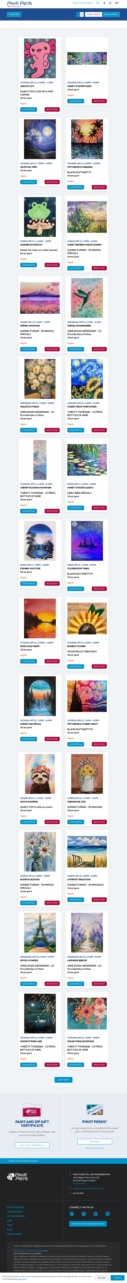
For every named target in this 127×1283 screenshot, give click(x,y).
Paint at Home (14, 1234)
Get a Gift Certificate (32, 1145)
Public (93, 14)
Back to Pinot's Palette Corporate (24, 1161)
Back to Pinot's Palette (82, 3)
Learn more (25, 1279)
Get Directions (79, 1184)
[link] (113, 24)
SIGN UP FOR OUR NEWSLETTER (88, 1224)
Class (14, 14)
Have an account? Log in (95, 1148)
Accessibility (43, 1251)
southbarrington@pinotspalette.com (88, 1188)
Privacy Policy (31, 1251)
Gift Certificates (16, 1216)
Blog (9, 1229)
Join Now (95, 1142)
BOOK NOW (52, 110)
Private (111, 14)
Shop (10, 1225)
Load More (63, 1080)
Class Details (28, 110)
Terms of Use (19, 1251)
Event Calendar (15, 1207)
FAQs (9, 1221)
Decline (101, 1278)
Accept (117, 1278)
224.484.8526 (78, 1193)
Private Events (15, 1212)
